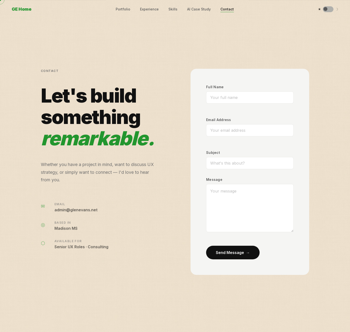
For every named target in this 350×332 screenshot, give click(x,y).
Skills (172, 9)
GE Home (21, 9)
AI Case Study (199, 9)
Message (214, 179)
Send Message (233, 252)
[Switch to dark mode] (328, 9)
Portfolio (123, 9)
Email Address (218, 120)
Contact (227, 9)
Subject (213, 152)
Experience (149, 9)
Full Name (215, 87)
